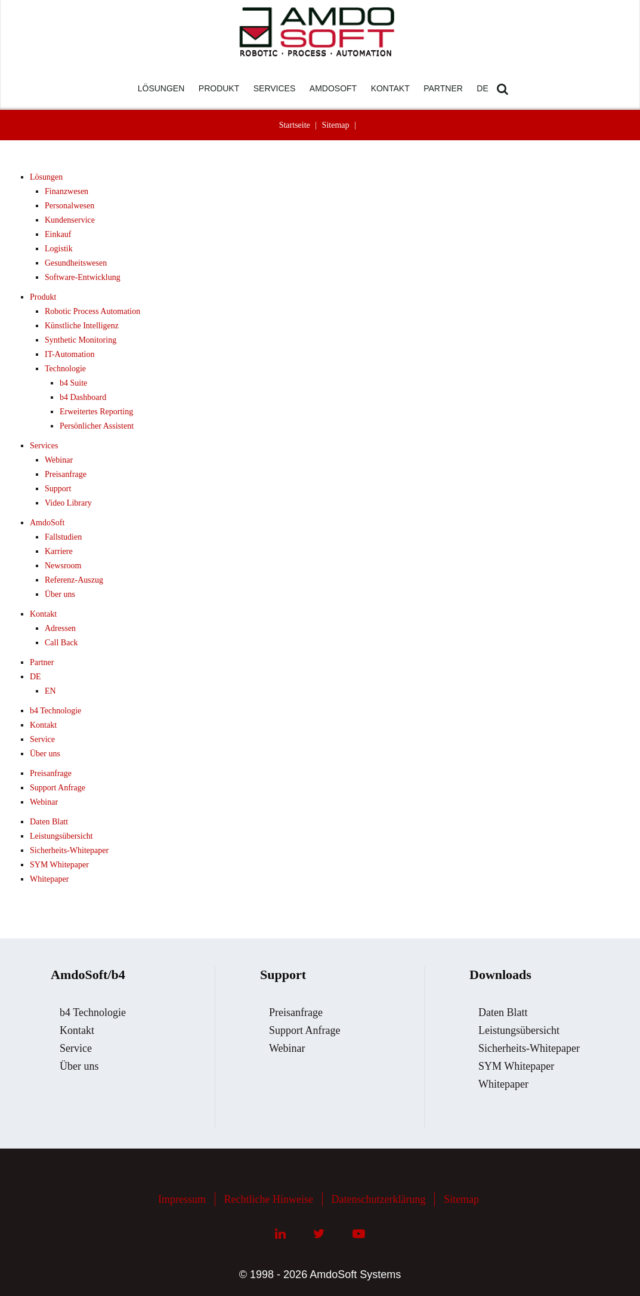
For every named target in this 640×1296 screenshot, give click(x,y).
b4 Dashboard (83, 397)
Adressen (60, 628)
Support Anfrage (57, 787)
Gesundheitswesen (76, 262)
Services (44, 445)
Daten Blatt (49, 821)
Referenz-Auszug (74, 579)
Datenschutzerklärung (379, 1199)
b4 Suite (73, 382)
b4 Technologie (55, 710)
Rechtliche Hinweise (268, 1199)
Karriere (59, 551)
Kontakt (43, 613)
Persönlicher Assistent (97, 425)
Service (42, 739)
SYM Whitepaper (59, 864)
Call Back (61, 642)
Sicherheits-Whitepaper (69, 850)
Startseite (294, 125)
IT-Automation (69, 354)
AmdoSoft (47, 522)
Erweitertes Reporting (96, 411)
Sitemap (336, 125)
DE (35, 676)
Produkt (43, 297)
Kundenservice (70, 220)
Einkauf (58, 234)
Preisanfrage (65, 474)
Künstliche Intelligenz (82, 325)
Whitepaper (49, 879)
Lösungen (46, 177)
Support (58, 488)
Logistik (59, 248)
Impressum (182, 1199)
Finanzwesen (66, 191)
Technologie (65, 368)
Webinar (59, 459)
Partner (42, 662)
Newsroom (63, 565)
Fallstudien (63, 536)
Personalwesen (69, 205)
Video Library (68, 502)
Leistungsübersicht (61, 836)
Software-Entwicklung (82, 277)
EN (50, 691)
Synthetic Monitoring (80, 339)
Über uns (60, 594)
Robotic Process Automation (92, 311)
